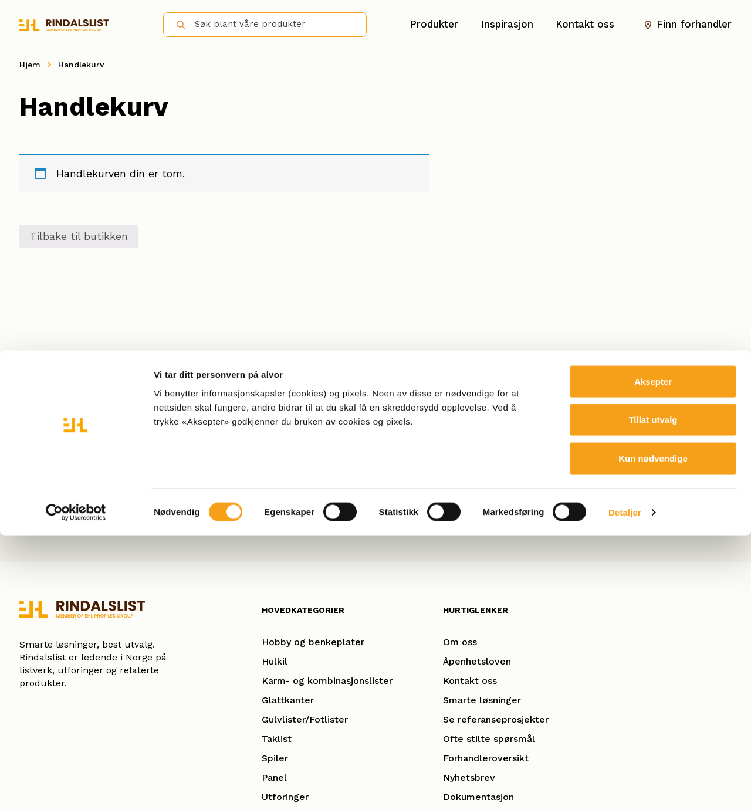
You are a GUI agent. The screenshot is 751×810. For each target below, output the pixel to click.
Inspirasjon (507, 24)
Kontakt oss (585, 24)
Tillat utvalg (652, 695)
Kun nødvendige (653, 733)
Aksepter (653, 656)
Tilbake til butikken (79, 236)
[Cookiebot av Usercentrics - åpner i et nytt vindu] (76, 787)
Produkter (434, 24)
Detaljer (624, 787)
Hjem (29, 64)
